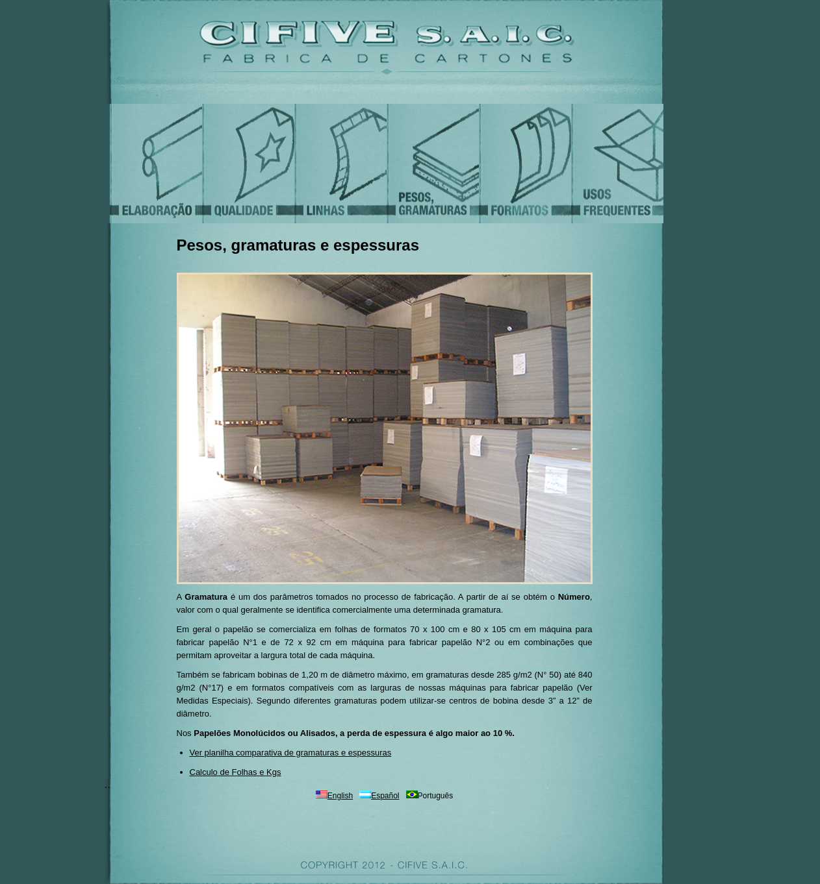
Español (385, 795)
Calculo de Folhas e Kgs (235, 772)
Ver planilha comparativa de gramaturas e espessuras (291, 752)
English (340, 795)
